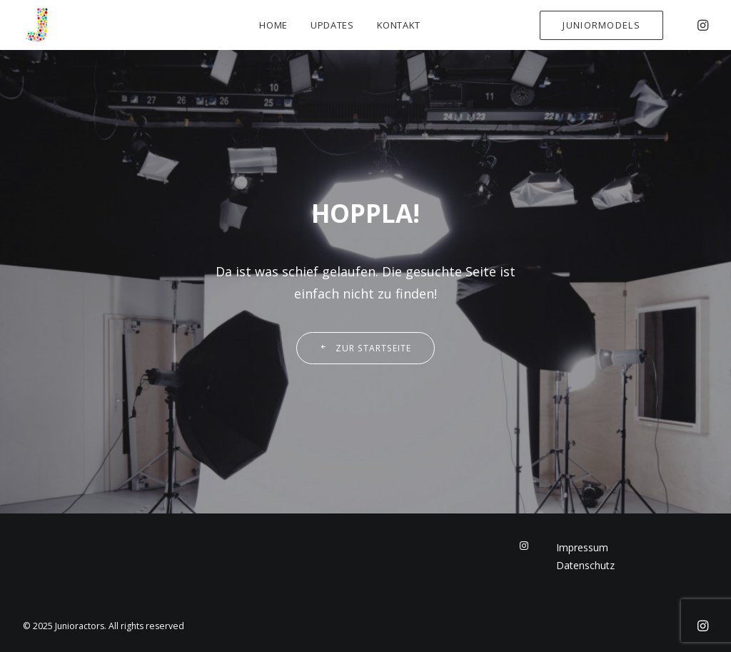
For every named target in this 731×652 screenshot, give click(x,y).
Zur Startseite (365, 348)
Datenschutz (585, 565)
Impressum (582, 547)
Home (273, 25)
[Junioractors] (37, 25)
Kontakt (399, 25)
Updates (332, 25)
